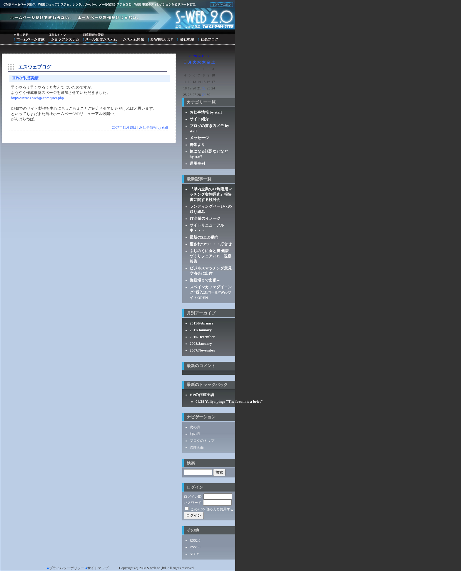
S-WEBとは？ (160, 38)
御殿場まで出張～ (205, 280)
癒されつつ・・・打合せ (211, 244)
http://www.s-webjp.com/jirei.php (37, 98)
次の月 (195, 427)
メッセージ (199, 138)
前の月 (195, 434)
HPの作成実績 (25, 78)
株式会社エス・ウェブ (220, 4)
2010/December (202, 336)
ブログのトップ (202, 441)
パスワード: (193, 503)
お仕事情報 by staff (153, 127)
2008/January (201, 343)
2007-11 (199, 56)
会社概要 (185, 38)
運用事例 (197, 163)
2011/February (202, 323)
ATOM (195, 554)
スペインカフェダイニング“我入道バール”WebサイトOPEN (211, 292)
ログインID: (193, 497)
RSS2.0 (195, 540)
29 (204, 95)
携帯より (197, 144)
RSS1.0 (195, 547)
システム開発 (132, 38)
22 (204, 88)
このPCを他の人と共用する (212, 509)
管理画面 (197, 447)
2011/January (201, 330)
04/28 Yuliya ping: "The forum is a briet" (229, 401)
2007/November (202, 350)
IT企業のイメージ (205, 218)
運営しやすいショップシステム (63, 38)
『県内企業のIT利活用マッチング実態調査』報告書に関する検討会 (211, 194)
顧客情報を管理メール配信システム (99, 38)
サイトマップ (97, 568)
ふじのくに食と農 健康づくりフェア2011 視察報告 (210, 256)
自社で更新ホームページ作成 (29, 38)
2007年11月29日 (124, 127)
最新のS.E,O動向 (204, 237)
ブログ (208, 38)
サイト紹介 (199, 119)
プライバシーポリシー (66, 568)
